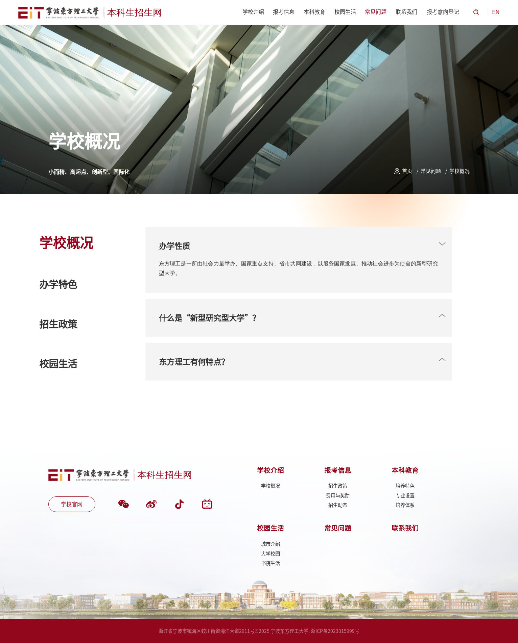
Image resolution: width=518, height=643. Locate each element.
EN (496, 12)
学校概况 (459, 171)
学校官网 (72, 504)
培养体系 (405, 505)
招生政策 (337, 485)
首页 (407, 171)
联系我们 (406, 12)
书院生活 (270, 563)
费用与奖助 (338, 495)
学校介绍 (253, 12)
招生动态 (337, 505)
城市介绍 (270, 543)
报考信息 (284, 12)
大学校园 (270, 553)
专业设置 (405, 495)
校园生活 (345, 12)
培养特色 (405, 485)
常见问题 (375, 12)
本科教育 (314, 12)
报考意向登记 (443, 12)
